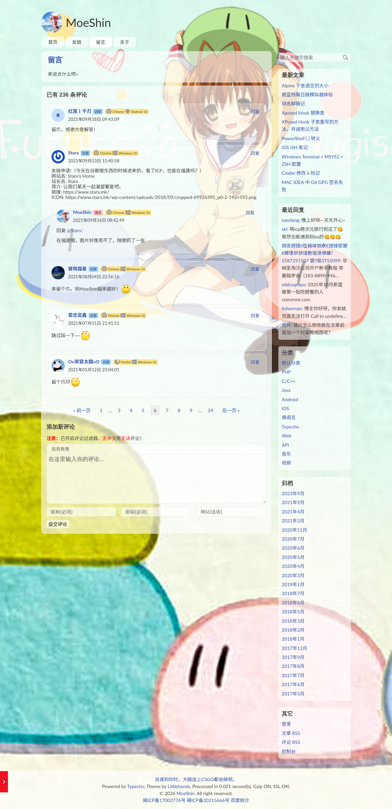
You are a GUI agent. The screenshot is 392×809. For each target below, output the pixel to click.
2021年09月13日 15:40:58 (93, 160)
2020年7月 (293, 539)
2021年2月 (293, 520)
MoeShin (88, 22)
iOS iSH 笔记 (295, 147)
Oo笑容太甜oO (84, 361)
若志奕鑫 (77, 315)
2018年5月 (293, 611)
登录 (286, 724)
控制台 (289, 751)
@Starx (74, 230)
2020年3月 (293, 575)
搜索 (345, 57)
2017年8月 (293, 666)
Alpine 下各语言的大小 (305, 85)
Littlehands (179, 786)
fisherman (292, 308)
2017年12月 (294, 648)
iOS (285, 408)
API (285, 445)
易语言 (289, 417)
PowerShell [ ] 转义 (301, 138)
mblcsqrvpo (293, 284)
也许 (286, 325)
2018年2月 (293, 630)
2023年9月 (293, 493)
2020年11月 (294, 530)
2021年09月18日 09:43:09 (93, 119)
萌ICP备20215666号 (208, 800)
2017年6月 (293, 684)
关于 (124, 42)
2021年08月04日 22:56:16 (93, 276)
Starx (73, 152)
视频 (286, 463)
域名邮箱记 (293, 103)
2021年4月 (293, 511)
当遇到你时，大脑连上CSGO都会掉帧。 (196, 779)
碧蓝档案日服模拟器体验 (307, 94)
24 (210, 410)
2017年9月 (293, 657)
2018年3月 (293, 621)
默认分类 (291, 363)
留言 (100, 42)
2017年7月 (293, 675)
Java (286, 390)
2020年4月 (293, 566)
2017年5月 (293, 693)
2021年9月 (293, 502)
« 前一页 (82, 410)
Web (286, 435)
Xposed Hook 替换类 (303, 113)
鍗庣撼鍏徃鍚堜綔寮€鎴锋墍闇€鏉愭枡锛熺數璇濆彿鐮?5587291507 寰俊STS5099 (314, 253)
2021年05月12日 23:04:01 (93, 369)
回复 (255, 111)
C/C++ (288, 381)
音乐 (286, 454)
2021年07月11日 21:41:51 (93, 323)
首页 (52, 42)
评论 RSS (291, 742)
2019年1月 (293, 584)
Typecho (290, 426)
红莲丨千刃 (79, 111)
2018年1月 (293, 639)
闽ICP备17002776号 (164, 800)
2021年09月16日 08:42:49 (98, 220)
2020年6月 (293, 548)
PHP (286, 372)
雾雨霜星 (77, 268)
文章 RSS (291, 733)
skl (284, 229)
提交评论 (58, 524)
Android (290, 399)
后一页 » (231, 410)
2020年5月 (293, 557)
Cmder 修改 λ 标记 (301, 173)
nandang (290, 220)
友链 (76, 42)
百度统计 (240, 800)
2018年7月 (293, 593)
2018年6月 (293, 602)
